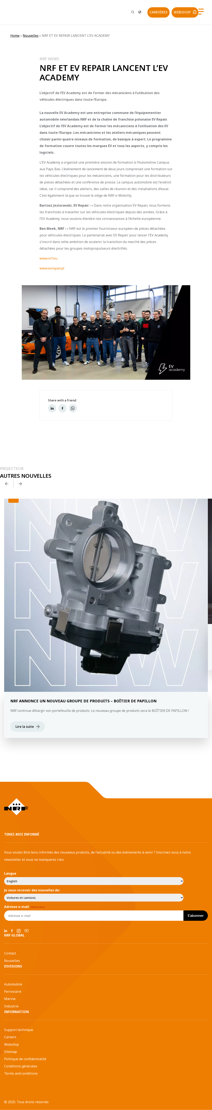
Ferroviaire (12, 991)
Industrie (11, 1006)
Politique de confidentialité (25, 1059)
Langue (10, 873)
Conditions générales (20, 1066)
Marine (10, 998)
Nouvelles (31, 35)
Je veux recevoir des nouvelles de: (32, 890)
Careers (10, 1037)
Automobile (13, 984)
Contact (10, 953)
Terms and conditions (21, 1073)
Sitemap (10, 1051)
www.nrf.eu (48, 258)
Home (14, 35)
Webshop (11, 1044)
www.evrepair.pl (52, 268)
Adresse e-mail (24, 907)
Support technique (18, 1029)
